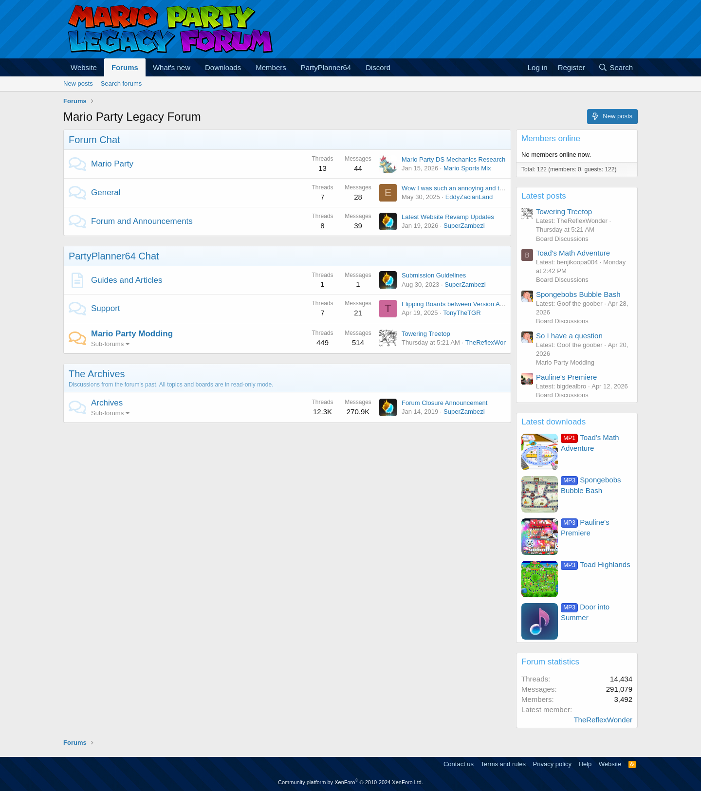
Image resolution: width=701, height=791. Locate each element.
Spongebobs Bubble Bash (578, 294)
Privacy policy (552, 764)
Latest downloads (553, 421)
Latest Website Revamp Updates (448, 217)
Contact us (458, 764)
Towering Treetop (426, 333)
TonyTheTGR (461, 312)
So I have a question (569, 335)
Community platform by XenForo (350, 782)
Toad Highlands (595, 564)
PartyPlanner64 (326, 67)
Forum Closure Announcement (444, 402)
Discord (378, 67)
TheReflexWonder (491, 342)
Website (84, 67)
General (105, 192)
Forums (124, 67)
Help (585, 764)
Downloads (223, 67)
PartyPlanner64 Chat (114, 256)
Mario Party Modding (132, 333)
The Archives (97, 373)
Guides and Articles (126, 280)
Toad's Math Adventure (573, 253)
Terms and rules (503, 764)
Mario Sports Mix (467, 168)
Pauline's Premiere (566, 377)
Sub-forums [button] (107, 344)
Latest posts (543, 196)
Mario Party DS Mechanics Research (453, 159)
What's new (171, 67)
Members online (550, 138)
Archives (107, 402)
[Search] (615, 67)
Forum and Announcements (142, 221)
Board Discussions (562, 238)
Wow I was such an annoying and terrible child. (468, 188)
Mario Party (112, 163)
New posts (78, 83)
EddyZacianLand (469, 197)
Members (271, 67)
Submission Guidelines (434, 275)
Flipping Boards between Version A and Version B (471, 304)
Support (105, 308)
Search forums (121, 83)
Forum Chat (94, 139)
